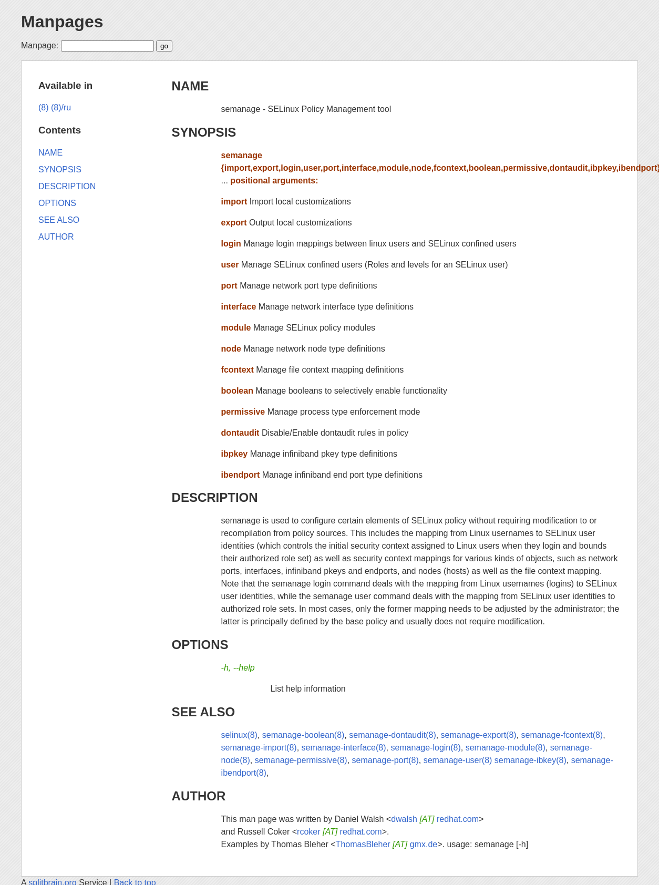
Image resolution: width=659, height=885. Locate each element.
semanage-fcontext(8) (562, 734)
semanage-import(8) (259, 747)
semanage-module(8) (505, 747)
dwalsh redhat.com (435, 819)
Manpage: (39, 45)
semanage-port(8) (385, 760)
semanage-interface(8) (344, 747)
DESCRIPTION (215, 497)
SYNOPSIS (204, 132)
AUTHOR (199, 796)
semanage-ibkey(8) (531, 760)
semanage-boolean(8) (303, 734)
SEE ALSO (203, 712)
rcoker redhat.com (339, 831)
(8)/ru (61, 107)
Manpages (62, 21)
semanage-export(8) (479, 734)
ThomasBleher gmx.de (387, 844)
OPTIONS (200, 644)
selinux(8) (239, 734)
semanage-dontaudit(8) (392, 734)
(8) (43, 107)
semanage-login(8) (425, 747)
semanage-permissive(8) (301, 760)
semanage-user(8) (458, 760)
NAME (190, 86)
